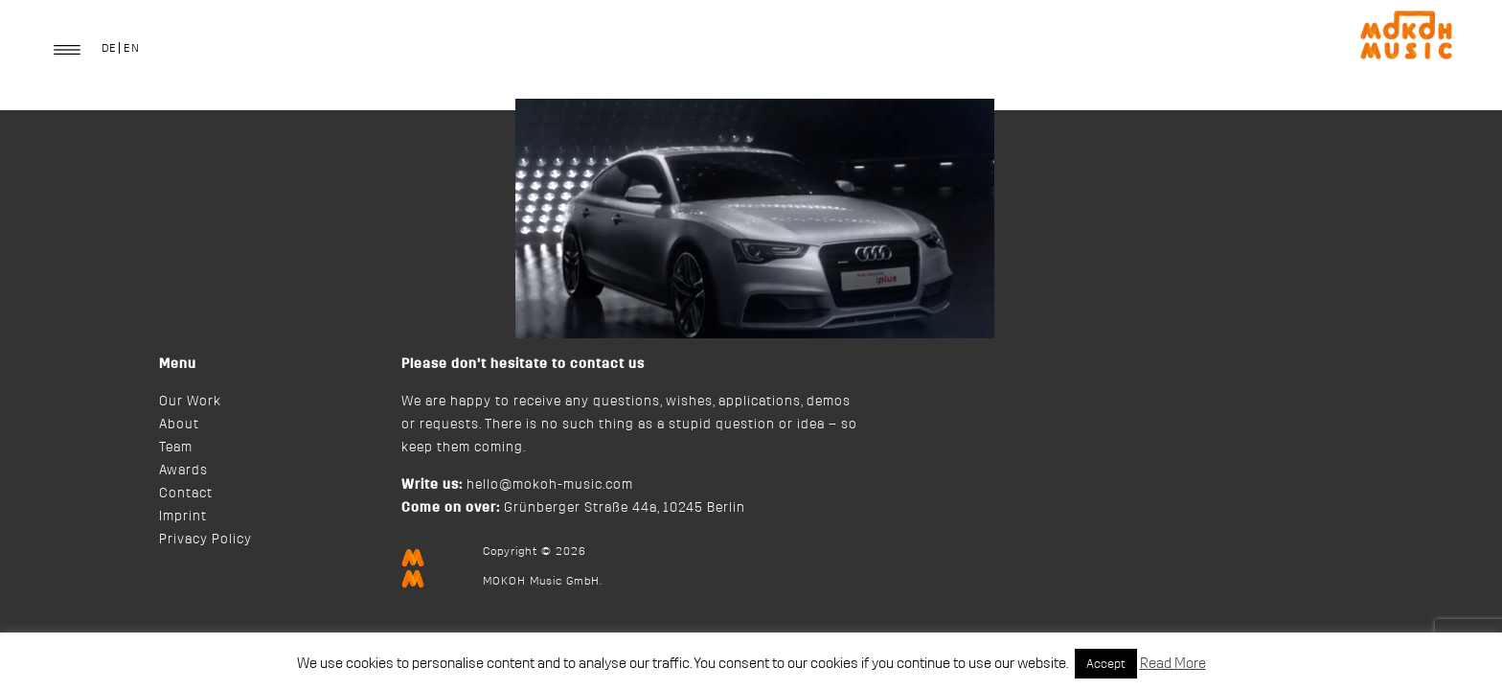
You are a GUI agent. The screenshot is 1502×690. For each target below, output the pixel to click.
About (179, 424)
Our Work (190, 401)
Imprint (183, 516)
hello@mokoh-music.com (550, 485)
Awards (183, 470)
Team (176, 447)
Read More (1173, 663)
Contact (186, 493)
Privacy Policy (205, 539)
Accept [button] (1106, 663)
